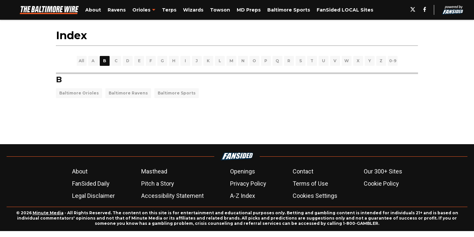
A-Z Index (242, 195)
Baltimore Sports (177, 93)
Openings (242, 171)
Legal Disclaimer (93, 195)
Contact (303, 171)
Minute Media (48, 212)
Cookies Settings (315, 195)
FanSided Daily (91, 183)
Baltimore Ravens (128, 93)
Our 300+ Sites (383, 171)
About (80, 171)
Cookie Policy (381, 183)
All (81, 60)
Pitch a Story (157, 183)
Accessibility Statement (172, 195)
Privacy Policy (248, 183)
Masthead (154, 171)
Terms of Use (310, 183)
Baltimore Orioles (79, 93)
